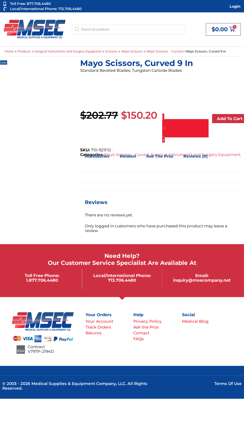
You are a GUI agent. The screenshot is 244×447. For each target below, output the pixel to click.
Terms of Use (228, 383)
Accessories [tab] (97, 156)
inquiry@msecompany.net (202, 280)
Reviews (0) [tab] (195, 156)
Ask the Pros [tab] (159, 156)
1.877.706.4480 (42, 280)
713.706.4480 (122, 280)
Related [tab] (128, 156)
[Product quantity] (185, 128)
